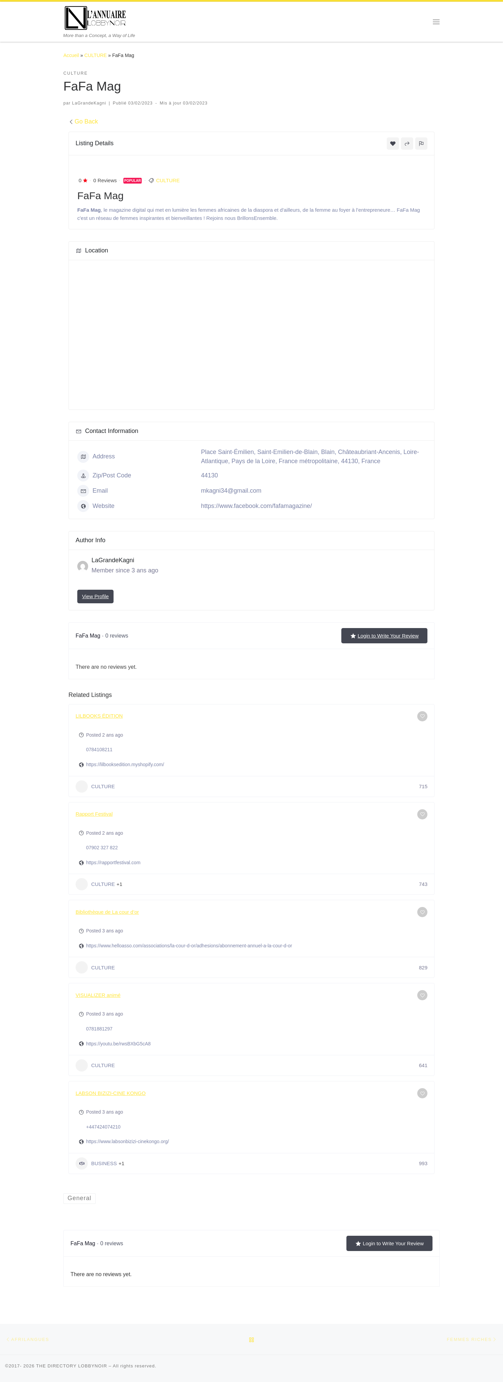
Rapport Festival (94, 814)
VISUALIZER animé (98, 995)
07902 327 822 (102, 847)
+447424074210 (103, 1127)
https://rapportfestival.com (113, 862)
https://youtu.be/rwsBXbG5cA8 (118, 1043)
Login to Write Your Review (384, 636)
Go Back (83, 121)
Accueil (71, 55)
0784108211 (99, 749)
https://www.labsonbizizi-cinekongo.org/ (127, 1141)
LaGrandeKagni (89, 103)
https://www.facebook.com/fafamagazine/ (256, 506)
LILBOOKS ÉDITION (99, 716)
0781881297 (99, 1028)
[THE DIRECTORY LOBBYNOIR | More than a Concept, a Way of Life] (95, 17)
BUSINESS (96, 1163)
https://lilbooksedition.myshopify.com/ (125, 764)
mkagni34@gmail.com (231, 490)
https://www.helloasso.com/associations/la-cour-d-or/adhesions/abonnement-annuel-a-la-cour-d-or (189, 945)
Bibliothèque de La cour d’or (107, 912)
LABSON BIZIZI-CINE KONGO (111, 1093)
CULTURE (95, 55)
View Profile (95, 596)
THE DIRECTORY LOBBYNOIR (71, 1366)
